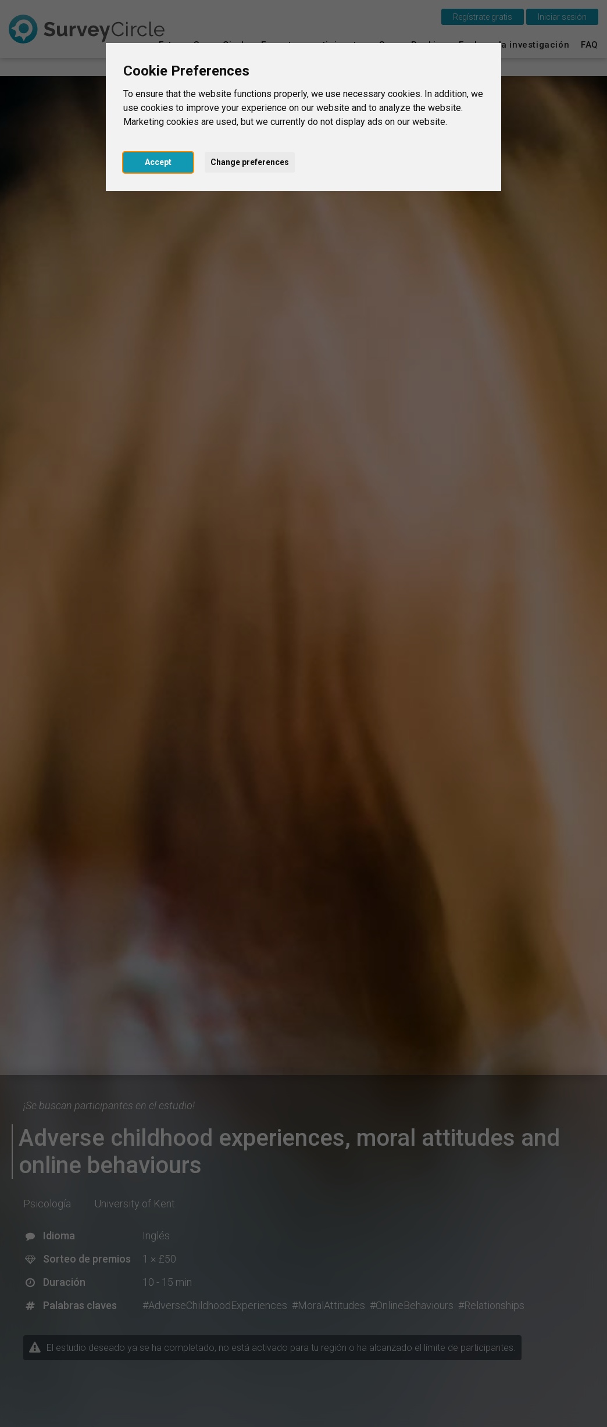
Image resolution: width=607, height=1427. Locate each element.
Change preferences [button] (249, 162)
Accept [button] (158, 162)
